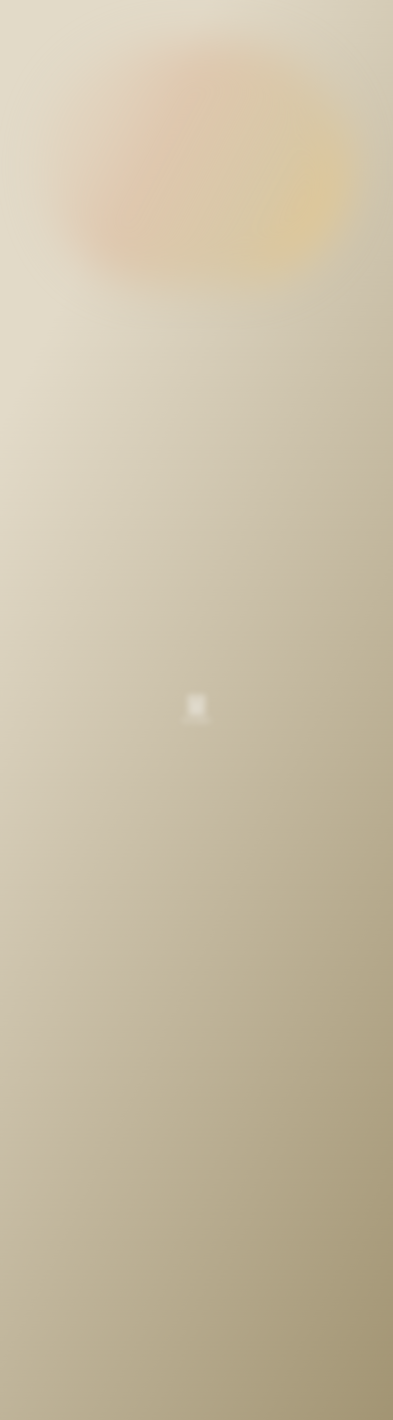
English (325, 12)
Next (260, 1302)
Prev (132, 1302)
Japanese (352, 12)
